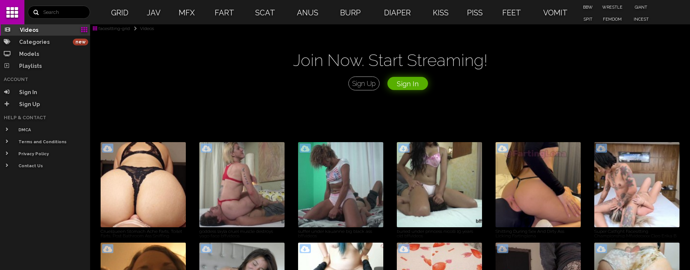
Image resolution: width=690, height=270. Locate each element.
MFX (187, 12)
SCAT (265, 12)
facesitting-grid (111, 28)
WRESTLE (612, 7)
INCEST (641, 19)
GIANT (641, 7)
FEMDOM (612, 19)
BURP (350, 12)
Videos (142, 28)
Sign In (408, 84)
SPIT (587, 19)
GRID (119, 12)
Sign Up (364, 83)
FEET (511, 12)
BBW (588, 7)
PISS (475, 12)
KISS (441, 12)
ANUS (307, 12)
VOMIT (555, 12)
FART (224, 12)
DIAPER (397, 12)
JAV (154, 12)
